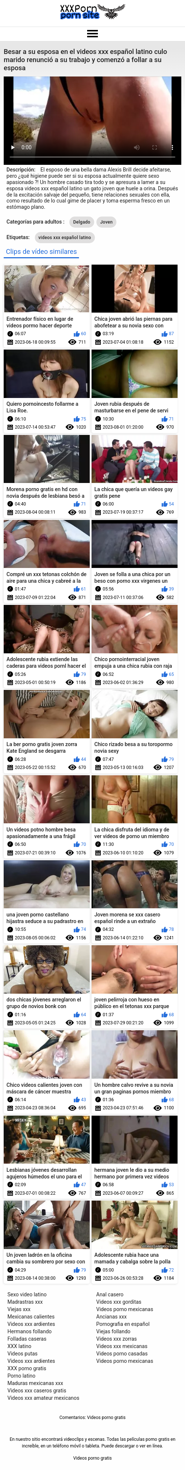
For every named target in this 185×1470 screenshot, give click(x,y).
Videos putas (22, 1354)
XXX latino (19, 1346)
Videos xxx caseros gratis (36, 1391)
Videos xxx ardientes (31, 1324)
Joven (106, 222)
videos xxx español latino (65, 237)
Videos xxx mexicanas (122, 1346)
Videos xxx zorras (116, 1339)
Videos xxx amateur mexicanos (43, 1398)
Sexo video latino (27, 1294)
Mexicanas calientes (30, 1317)
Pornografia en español (123, 1324)
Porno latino (21, 1376)
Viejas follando (113, 1331)
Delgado (81, 222)
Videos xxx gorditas (119, 1302)
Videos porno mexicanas (124, 1309)
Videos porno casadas (122, 1354)
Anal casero (110, 1294)
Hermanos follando (29, 1331)
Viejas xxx (18, 1309)
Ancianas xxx (111, 1317)
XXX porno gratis (26, 1368)
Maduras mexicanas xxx (35, 1383)
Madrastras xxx (25, 1302)
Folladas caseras (26, 1339)
